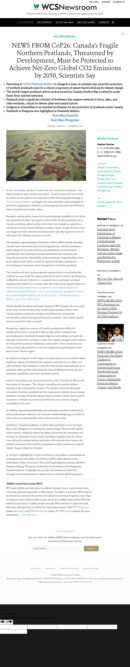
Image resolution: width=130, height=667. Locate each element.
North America (104, 171)
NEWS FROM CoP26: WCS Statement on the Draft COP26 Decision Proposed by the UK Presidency (109, 308)
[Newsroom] (65, 8)
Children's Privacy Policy (69, 568)
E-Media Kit (119, 2)
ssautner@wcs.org (106, 155)
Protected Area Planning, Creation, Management (110, 187)
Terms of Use (36, 568)
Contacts (103, 23)
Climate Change (105, 175)
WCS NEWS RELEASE (64, 36)
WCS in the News (65, 23)
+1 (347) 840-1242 (28, 514)
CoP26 (100, 202)
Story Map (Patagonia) (65, 120)
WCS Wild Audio (86, 23)
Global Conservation (108, 167)
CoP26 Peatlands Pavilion (38, 84)
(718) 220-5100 (85, 582)
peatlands (110, 202)
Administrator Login (91, 568)
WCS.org (94, 2)
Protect (117, 171)
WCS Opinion (45, 23)
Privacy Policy (50, 568)
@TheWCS (19, 511)
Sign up (91, 549)
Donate (106, 2)
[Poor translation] (9, 622)
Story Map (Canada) (65, 115)
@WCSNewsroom (38, 511)
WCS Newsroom (81, 507)
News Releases (26, 23)
